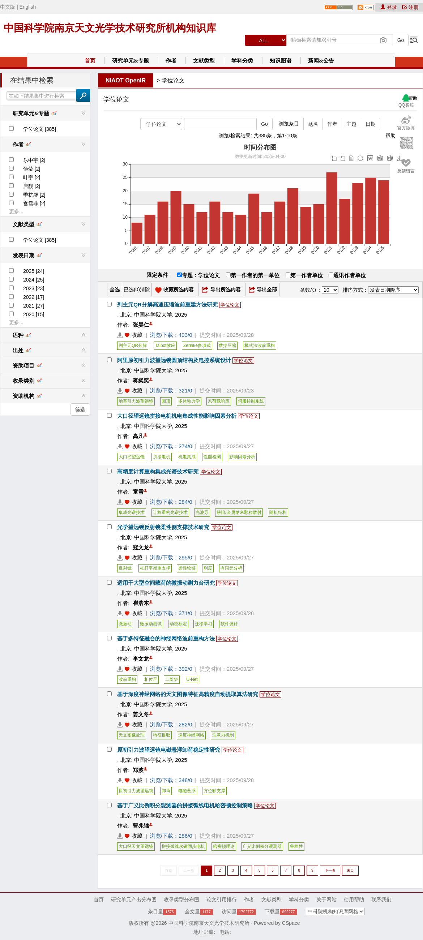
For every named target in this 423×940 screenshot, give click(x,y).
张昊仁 (141, 325)
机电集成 (187, 456)
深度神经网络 (191, 735)
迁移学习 (203, 623)
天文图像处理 (132, 735)
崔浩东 (141, 603)
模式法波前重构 (259, 345)
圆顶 (166, 401)
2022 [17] (33, 297)
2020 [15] (33, 314)
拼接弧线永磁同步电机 (183, 846)
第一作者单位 (304, 275)
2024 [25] (33, 280)
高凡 (138, 436)
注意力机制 (223, 735)
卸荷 (166, 790)
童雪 (138, 492)
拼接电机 (161, 456)
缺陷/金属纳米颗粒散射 (239, 512)
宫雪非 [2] (34, 203)
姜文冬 (141, 714)
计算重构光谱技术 (170, 512)
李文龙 (141, 659)
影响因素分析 (242, 456)
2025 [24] (33, 271)
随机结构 (278, 512)
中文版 (7, 7)
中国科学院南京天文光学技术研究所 (208, 923)
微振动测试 (151, 623)
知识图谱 (280, 61)
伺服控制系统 (251, 401)
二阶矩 (171, 679)
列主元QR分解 (133, 345)
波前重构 (127, 679)
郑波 (138, 770)
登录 (389, 7)
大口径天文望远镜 (136, 846)
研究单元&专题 (130, 61)
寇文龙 (141, 547)
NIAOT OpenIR (126, 80)
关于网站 (326, 899)
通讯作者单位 (347, 275)
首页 (90, 61)
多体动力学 (189, 401)
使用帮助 (354, 899)
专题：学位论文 (198, 275)
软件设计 (229, 623)
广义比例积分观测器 (262, 846)
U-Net (191, 679)
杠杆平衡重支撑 (155, 568)
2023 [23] (33, 288)
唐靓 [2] (31, 186)
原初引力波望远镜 (136, 790)
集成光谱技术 (132, 512)
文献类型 (204, 61)
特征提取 (161, 735)
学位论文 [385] (39, 129)
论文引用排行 (221, 899)
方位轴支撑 (214, 790)
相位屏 (150, 679)
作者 (171, 61)
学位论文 (173, 80)
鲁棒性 (296, 846)
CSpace (291, 923)
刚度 (208, 568)
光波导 (202, 512)
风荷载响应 (219, 401)
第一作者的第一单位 (252, 275)
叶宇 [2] (31, 177)
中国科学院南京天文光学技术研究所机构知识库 (110, 28)
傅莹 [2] (31, 169)
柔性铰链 (187, 568)
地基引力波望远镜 (136, 401)
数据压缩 (227, 345)
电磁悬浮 (187, 790)
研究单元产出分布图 (134, 899)
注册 (410, 7)
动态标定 (178, 623)
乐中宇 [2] (34, 160)
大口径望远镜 (132, 456)
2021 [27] (33, 306)
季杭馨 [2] (34, 195)
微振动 (125, 623)
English (27, 7)
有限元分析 (231, 568)
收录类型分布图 (181, 899)
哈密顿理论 (224, 846)
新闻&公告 (321, 61)
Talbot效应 (165, 345)
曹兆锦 (141, 826)
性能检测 (212, 456)
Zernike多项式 (197, 345)
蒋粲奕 (141, 380)
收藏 (137, 335)
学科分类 (242, 61)
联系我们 (381, 899)
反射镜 (125, 568)
